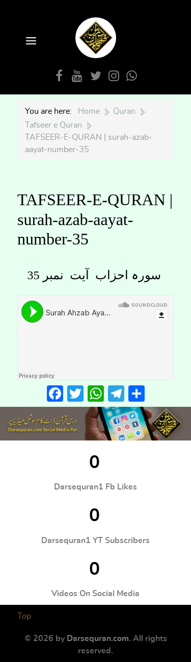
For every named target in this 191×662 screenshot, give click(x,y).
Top (24, 616)
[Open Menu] (30, 41)
